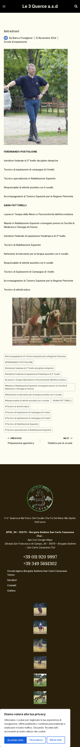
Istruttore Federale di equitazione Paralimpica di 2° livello (32, 374)
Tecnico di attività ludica (17, 406)
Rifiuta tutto (34, 740)
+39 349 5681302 (40, 563)
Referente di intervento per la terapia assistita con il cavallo (33, 394)
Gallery (11, 590)
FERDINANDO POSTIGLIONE (19, 362)
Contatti (11, 585)
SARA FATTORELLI (62, 400)
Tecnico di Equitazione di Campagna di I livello (27, 412)
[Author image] (6, 38)
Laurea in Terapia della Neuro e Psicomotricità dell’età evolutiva (35, 380)
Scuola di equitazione (15, 41)
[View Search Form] (73, 6)
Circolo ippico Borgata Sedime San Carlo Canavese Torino (37, 572)
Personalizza (14, 740)
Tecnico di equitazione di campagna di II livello (27, 418)
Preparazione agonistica (23, 440)
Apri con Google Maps (40, 539)
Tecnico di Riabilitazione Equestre (21, 424)
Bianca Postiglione (22, 37)
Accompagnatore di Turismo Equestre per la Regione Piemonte (35, 356)
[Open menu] (4, 6)
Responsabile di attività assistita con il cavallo (27, 400)
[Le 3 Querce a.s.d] (40, 6)
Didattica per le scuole (57, 440)
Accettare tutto (55, 740)
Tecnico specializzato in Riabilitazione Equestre (28, 430)
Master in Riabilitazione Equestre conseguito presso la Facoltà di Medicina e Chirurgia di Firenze (36, 387)
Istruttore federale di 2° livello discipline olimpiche (29, 368)
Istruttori (12, 580)
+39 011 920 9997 (40, 557)
